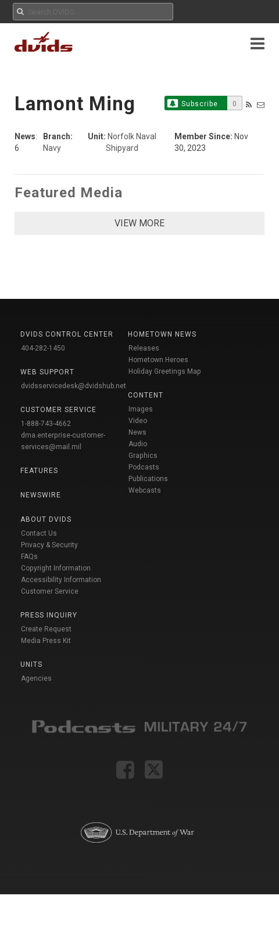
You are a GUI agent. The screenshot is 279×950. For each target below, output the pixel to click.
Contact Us (39, 533)
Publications (148, 479)
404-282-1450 (43, 348)
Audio (137, 444)
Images (140, 409)
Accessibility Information (61, 580)
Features (39, 471)
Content (145, 395)
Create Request (46, 629)
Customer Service (49, 591)
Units (31, 664)
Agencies (36, 678)
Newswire (40, 495)
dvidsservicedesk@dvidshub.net (73, 386)
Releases (143, 348)
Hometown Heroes (158, 360)
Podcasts (143, 467)
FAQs (29, 556)
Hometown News (162, 334)
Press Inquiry (48, 615)
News (137, 432)
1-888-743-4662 (46, 424)
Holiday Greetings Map (164, 371)
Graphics (143, 455)
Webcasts (144, 490)
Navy (52, 148)
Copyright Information (56, 568)
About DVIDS (45, 519)
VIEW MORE (139, 223)
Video (137, 421)
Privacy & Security (49, 545)
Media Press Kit (46, 641)
